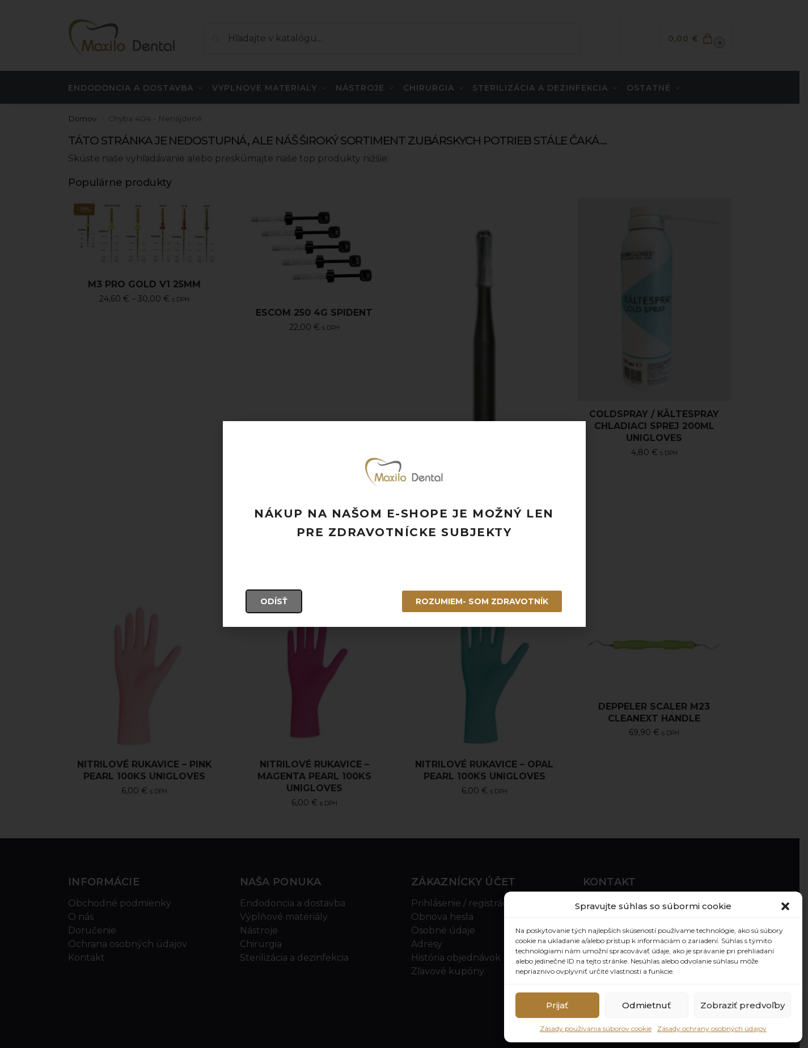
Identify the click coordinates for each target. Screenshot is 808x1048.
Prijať (557, 1005)
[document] (404, 524)
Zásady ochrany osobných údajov (712, 1028)
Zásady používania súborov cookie (596, 1028)
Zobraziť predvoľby (742, 1005)
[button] (785, 906)
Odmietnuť (646, 1005)
